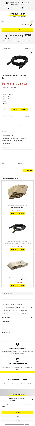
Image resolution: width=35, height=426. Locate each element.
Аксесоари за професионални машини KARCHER (14, 307)
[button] (32, 399)
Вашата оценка (6, 143)
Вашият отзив (6, 148)
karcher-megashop (17, 14)
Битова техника (6, 317)
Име (3, 163)
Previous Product (8, 48)
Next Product (28, 48)
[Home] (3, 41)
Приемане (17, 412)
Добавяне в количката (19, 109)
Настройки (17, 420)
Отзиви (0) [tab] (17, 126)
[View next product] (32, 49)
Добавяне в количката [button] (17, 213)
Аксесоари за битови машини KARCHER (12, 301)
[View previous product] (3, 49)
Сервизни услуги (6, 332)
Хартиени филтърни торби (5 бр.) (17, 207)
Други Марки (5, 321)
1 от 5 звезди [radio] (2, 145)
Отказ (17, 416)
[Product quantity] (5, 109)
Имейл (20, 163)
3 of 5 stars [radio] (5, 145)
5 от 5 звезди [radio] (8, 145)
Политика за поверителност (22, 424)
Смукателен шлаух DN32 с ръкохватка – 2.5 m (17, 243)
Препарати (4, 325)
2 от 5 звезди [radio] (3, 145)
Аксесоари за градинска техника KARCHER (12, 304)
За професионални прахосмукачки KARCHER (18, 116)
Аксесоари (4, 298)
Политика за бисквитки (10, 424)
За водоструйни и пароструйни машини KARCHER (15, 310)
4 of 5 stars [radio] (6, 145)
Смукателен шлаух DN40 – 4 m (24, 41)
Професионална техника (8, 329)
